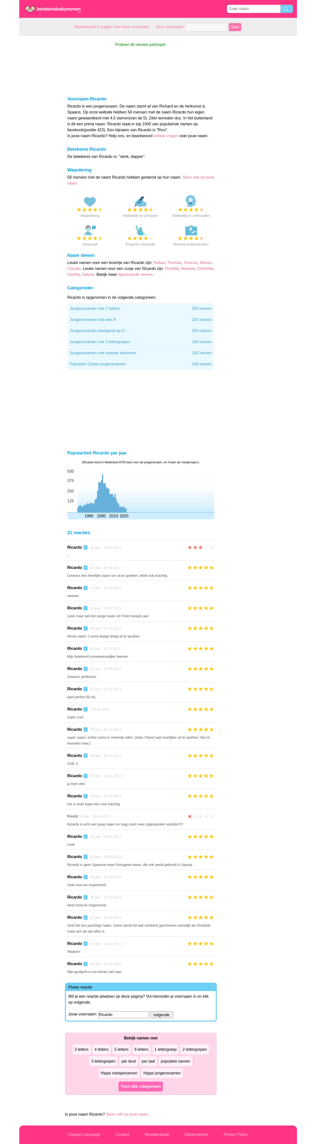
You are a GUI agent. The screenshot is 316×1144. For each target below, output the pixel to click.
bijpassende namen (135, 274)
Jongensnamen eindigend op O (141, 331)
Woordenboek (157, 1134)
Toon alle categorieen (140, 1086)
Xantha (73, 274)
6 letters (142, 1049)
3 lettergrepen (103, 1061)
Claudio (74, 268)
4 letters (102, 1049)
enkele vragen (166, 136)
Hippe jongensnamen (162, 1073)
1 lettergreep (166, 1049)
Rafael (159, 263)
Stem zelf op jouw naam (127, 1114)
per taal (148, 1061)
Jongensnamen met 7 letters (141, 309)
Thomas (174, 263)
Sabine (88, 274)
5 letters (122, 1049)
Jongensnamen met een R (141, 320)
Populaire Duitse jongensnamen (141, 364)
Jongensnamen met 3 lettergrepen (141, 342)
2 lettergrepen (194, 1049)
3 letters (82, 1049)
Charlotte (205, 268)
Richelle (172, 268)
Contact (122, 1134)
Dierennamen (196, 1134)
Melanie (188, 268)
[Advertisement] (39, 110)
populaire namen (175, 1061)
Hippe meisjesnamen (119, 1073)
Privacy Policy (236, 1134)
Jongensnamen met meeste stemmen (141, 353)
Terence (191, 263)
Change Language (84, 1134)
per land (128, 1061)
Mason (206, 263)
